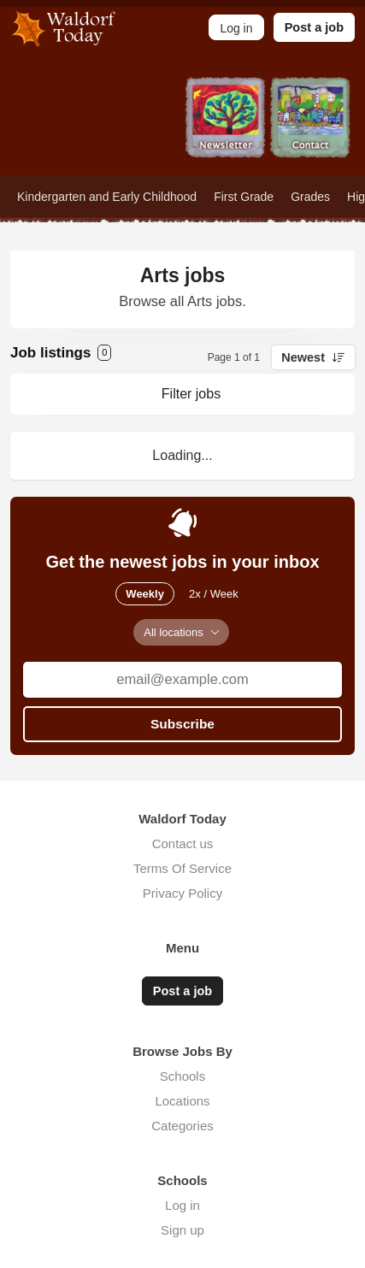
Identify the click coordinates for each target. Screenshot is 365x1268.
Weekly (145, 593)
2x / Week (213, 593)
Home (54, 126)
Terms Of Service (182, 868)
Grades (310, 196)
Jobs (140, 126)
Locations (182, 1101)
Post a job (314, 27)
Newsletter (225, 126)
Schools (182, 1076)
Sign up (182, 1230)
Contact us (183, 843)
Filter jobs (191, 393)
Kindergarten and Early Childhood (107, 196)
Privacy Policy (182, 893)
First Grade (244, 196)
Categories (182, 1125)
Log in (182, 1205)
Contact (311, 126)
